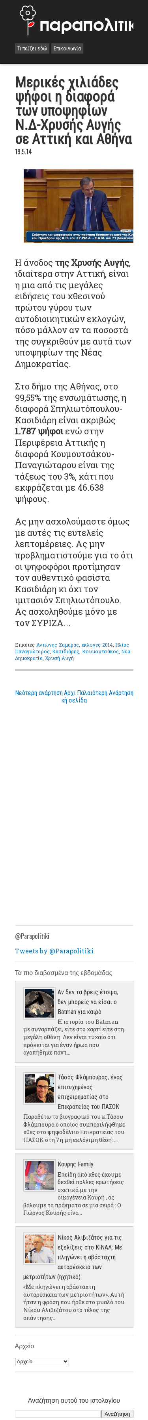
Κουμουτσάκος (100, 651)
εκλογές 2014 (97, 644)
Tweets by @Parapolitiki (54, 951)
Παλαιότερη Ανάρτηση (105, 693)
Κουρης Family (76, 1164)
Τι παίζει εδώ (32, 48)
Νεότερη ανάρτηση (39, 693)
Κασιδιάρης (65, 651)
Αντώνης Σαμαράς (57, 644)
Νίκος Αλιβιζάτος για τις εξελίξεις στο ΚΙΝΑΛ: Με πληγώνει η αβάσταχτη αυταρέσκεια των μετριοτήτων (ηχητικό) (72, 1257)
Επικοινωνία (67, 48)
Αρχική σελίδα (74, 696)
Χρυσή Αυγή (59, 658)
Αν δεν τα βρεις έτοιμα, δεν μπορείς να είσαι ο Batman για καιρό (88, 1002)
